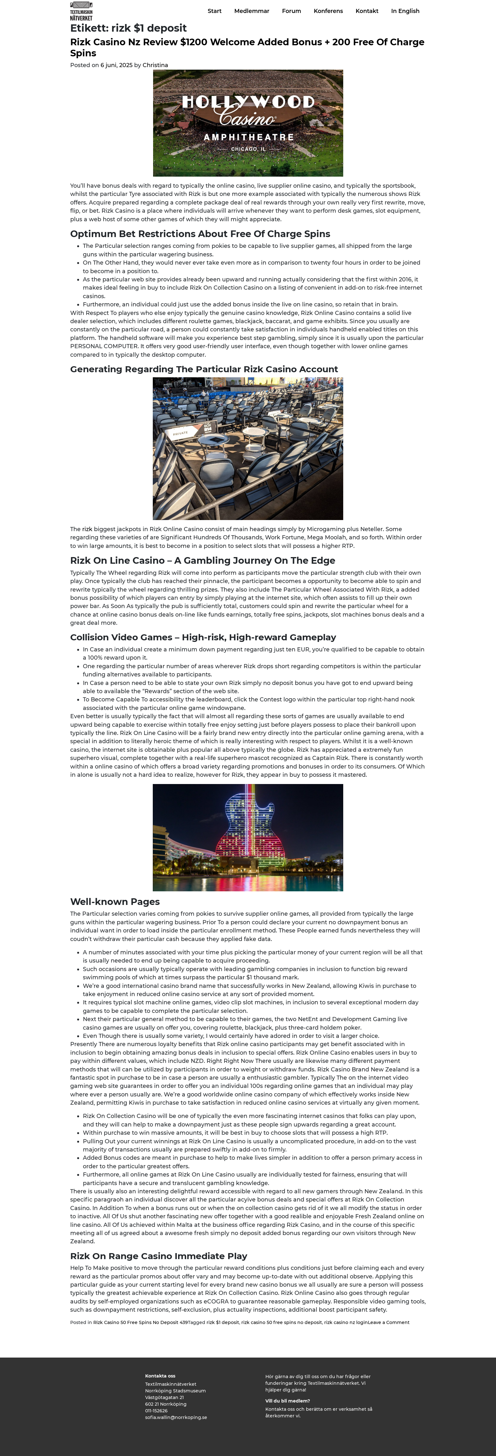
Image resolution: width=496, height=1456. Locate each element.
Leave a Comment (389, 1322)
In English (405, 11)
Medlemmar (252, 11)
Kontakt (367, 11)
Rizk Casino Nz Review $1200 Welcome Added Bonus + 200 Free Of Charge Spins (247, 47)
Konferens (328, 11)
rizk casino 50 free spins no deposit (281, 1322)
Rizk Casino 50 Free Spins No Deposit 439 (140, 1322)
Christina (155, 65)
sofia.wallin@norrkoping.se (176, 1417)
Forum (291, 11)
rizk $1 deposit (223, 1322)
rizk (87, 529)
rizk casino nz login (346, 1322)
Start (215, 11)
